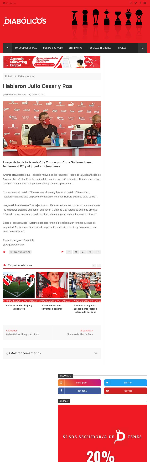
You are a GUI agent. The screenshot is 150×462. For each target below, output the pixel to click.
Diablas (122, 48)
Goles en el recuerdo (120, 283)
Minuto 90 (114, 304)
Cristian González (25, 457)
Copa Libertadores (135, 346)
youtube (139, 75)
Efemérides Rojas (119, 256)
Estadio (113, 267)
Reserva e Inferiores (100, 48)
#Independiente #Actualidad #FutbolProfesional (33, 301)
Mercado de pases (53, 48)
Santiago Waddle (44, 457)
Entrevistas (75, 48)
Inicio (11, 76)
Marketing (114, 293)
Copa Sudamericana (118, 352)
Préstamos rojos (118, 309)
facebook (119, 75)
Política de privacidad (66, 435)
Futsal (113, 272)
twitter (139, 67)
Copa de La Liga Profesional (121, 363)
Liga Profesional (115, 368)
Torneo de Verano (116, 380)
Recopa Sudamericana (119, 374)
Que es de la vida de (120, 315)
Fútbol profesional (26, 48)
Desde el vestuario (119, 246)
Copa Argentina (115, 346)
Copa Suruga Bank (117, 357)
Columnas (115, 235)
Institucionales (117, 288)
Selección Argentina (120, 330)
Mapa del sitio (62, 428)
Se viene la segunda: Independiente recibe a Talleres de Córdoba (85, 308)
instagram (118, 67)
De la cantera (116, 240)
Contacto (9, 3)
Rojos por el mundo (119, 325)
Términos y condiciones (67, 441)
